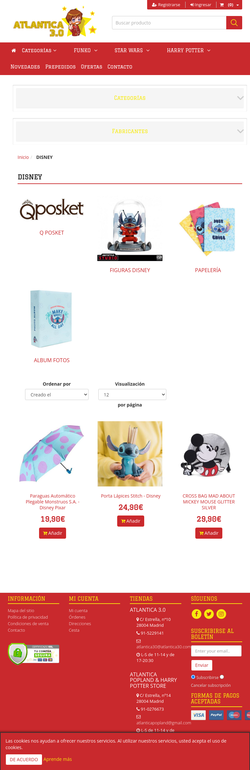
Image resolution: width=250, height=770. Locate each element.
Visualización (130, 384)
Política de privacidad (28, 617)
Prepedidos (25, 66)
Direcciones (80, 623)
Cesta (74, 630)
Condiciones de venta (28, 623)
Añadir (52, 533)
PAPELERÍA (208, 270)
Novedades (194, 50)
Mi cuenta (78, 610)
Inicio (23, 157)
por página (130, 405)
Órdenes (77, 617)
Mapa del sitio (21, 610)
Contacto (85, 66)
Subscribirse (207, 677)
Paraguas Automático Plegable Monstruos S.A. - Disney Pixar (52, 502)
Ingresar (200, 5)
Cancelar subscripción (211, 685)
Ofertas (57, 66)
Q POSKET (52, 232)
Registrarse (166, 5)
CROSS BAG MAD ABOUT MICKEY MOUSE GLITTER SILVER (209, 502)
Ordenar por (57, 384)
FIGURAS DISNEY (130, 270)
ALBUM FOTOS (52, 360)
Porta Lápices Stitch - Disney (130, 496)
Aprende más (58, 759)
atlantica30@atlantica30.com (163, 647)
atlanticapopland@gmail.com (163, 723)
